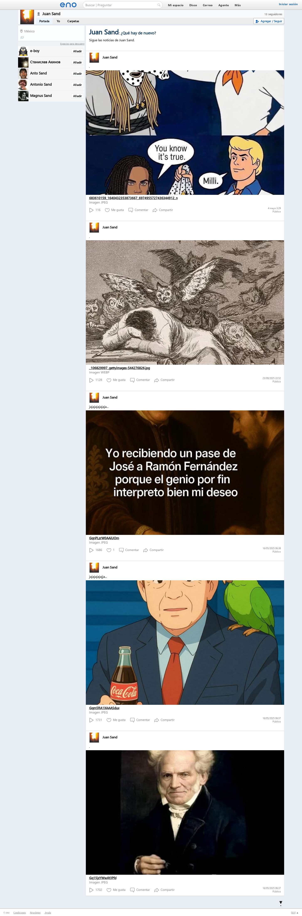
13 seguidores (273, 14)
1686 (95, 550)
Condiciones (19, 912)
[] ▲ (295, 912)
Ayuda (47, 912)
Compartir (163, 210)
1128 (95, 380)
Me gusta (114, 210)
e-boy (34, 50)
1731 (95, 720)
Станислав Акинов (45, 61)
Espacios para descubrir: (72, 43)
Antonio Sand (41, 84)
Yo (58, 21)
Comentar (138, 210)
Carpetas (73, 21)
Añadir (77, 51)
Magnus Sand (41, 95)
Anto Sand (38, 73)
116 (94, 210)
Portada (44, 21)
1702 (95, 890)
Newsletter (35, 912)
